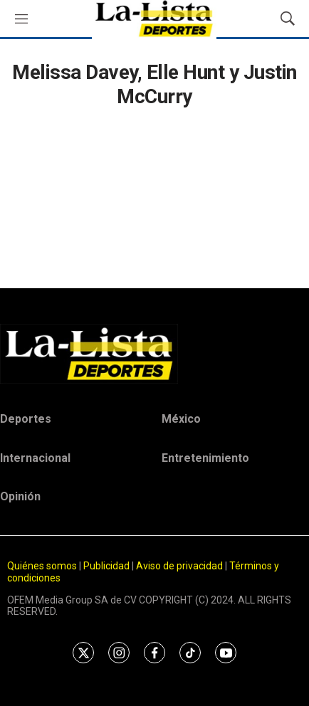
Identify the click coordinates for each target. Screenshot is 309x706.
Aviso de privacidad (179, 565)
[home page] (154, 354)
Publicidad (107, 565)
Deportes (25, 419)
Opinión (20, 496)
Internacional (35, 458)
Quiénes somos (42, 565)
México (181, 419)
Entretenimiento (205, 458)
